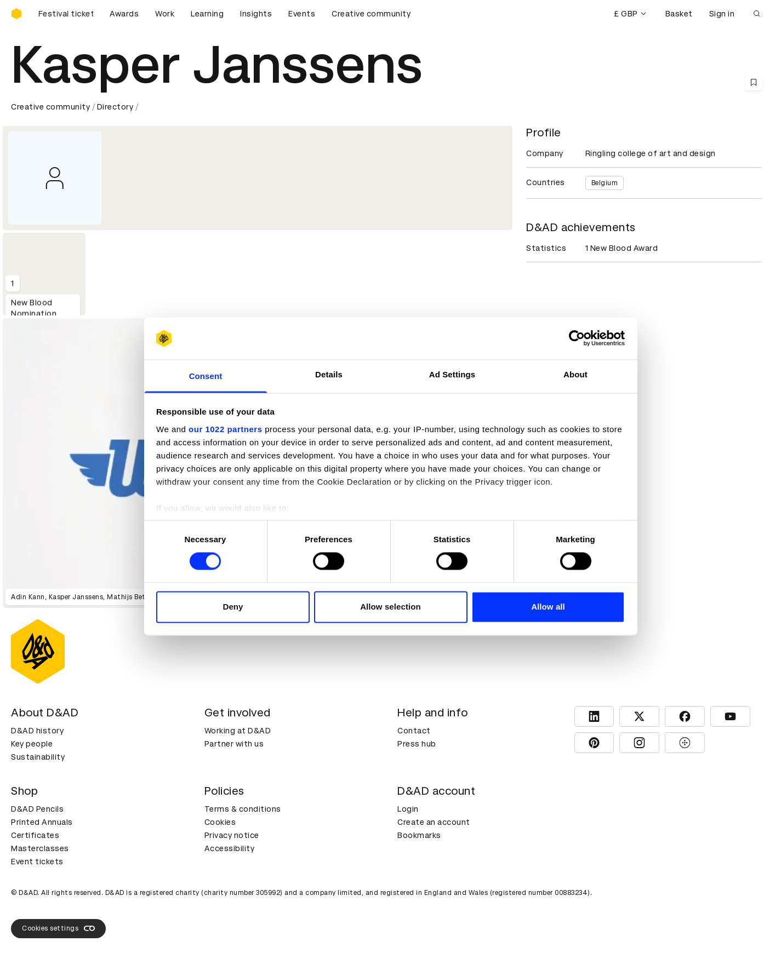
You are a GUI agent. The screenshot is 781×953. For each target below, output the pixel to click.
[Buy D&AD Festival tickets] (65, 13)
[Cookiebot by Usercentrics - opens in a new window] (577, 338)
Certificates (35, 835)
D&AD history (37, 730)
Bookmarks (419, 835)
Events (301, 13)
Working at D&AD (237, 730)
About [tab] (575, 374)
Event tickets (37, 861)
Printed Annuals (42, 822)
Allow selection (390, 606)
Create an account (433, 822)
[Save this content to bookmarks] (753, 82)
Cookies (220, 822)
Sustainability (38, 757)
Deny (233, 606)
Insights (256, 13)
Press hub (416, 743)
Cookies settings (58, 928)
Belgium (604, 183)
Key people (32, 743)
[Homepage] (16, 13)
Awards (124, 13)
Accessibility (229, 848)
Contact (414, 730)
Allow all (548, 606)
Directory (115, 106)
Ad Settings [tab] (452, 374)
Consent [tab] (206, 376)
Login (408, 809)
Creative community (371, 13)
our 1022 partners (225, 429)
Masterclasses (40, 848)
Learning (207, 13)
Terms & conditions (242, 809)
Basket (679, 13)
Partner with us (234, 743)
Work (164, 13)
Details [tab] (329, 374)
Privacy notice (231, 835)
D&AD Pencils (37, 809)
